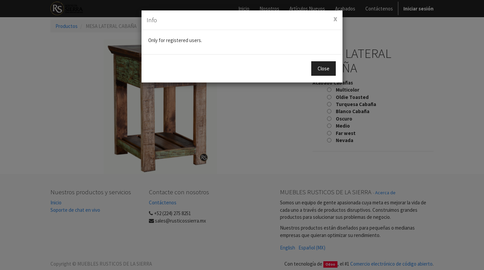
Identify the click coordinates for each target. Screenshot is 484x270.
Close (323, 68)
